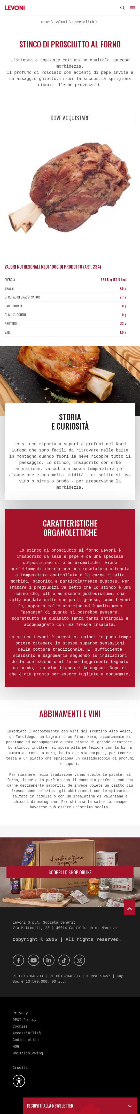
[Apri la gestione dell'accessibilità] (19, 1081)
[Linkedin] (49, 960)
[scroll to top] (129, 907)
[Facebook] (18, 960)
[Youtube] (33, 960)
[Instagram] (79, 960)
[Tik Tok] (64, 960)
